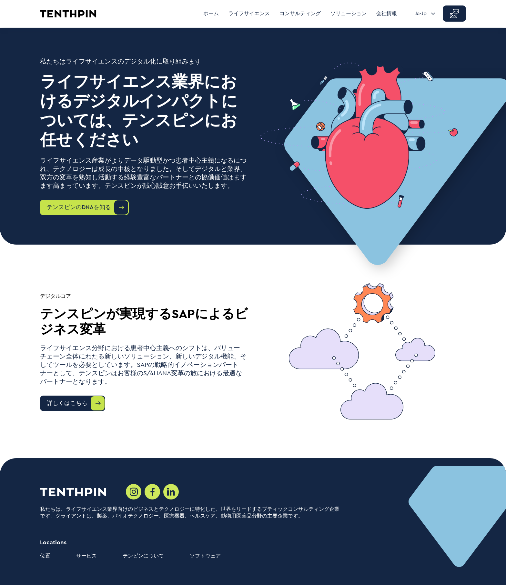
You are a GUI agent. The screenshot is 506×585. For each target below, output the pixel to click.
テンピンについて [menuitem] (143, 556)
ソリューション (348, 13)
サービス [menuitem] (86, 556)
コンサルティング (300, 13)
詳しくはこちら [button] (67, 403)
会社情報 (386, 13)
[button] (454, 13)
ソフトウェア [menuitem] (205, 556)
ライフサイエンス (249, 13)
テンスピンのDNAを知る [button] (79, 207)
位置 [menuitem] (45, 556)
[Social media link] (133, 491)
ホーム (211, 13)
